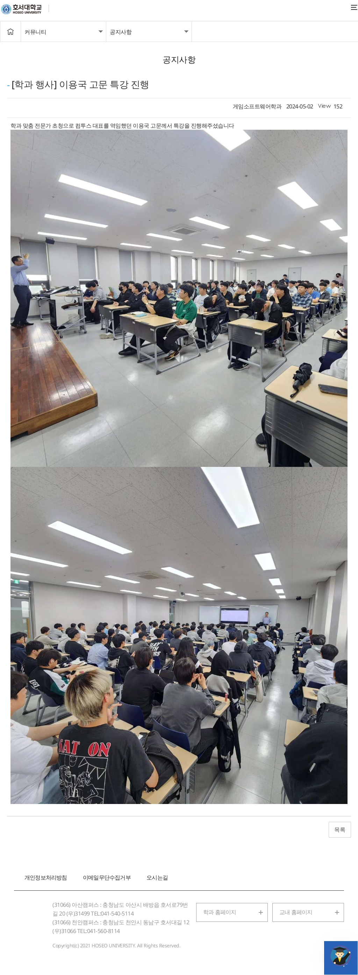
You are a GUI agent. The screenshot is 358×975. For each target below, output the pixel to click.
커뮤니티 (35, 32)
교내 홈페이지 (295, 912)
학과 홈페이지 (219, 912)
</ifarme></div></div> (340, 955)
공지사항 (120, 32)
